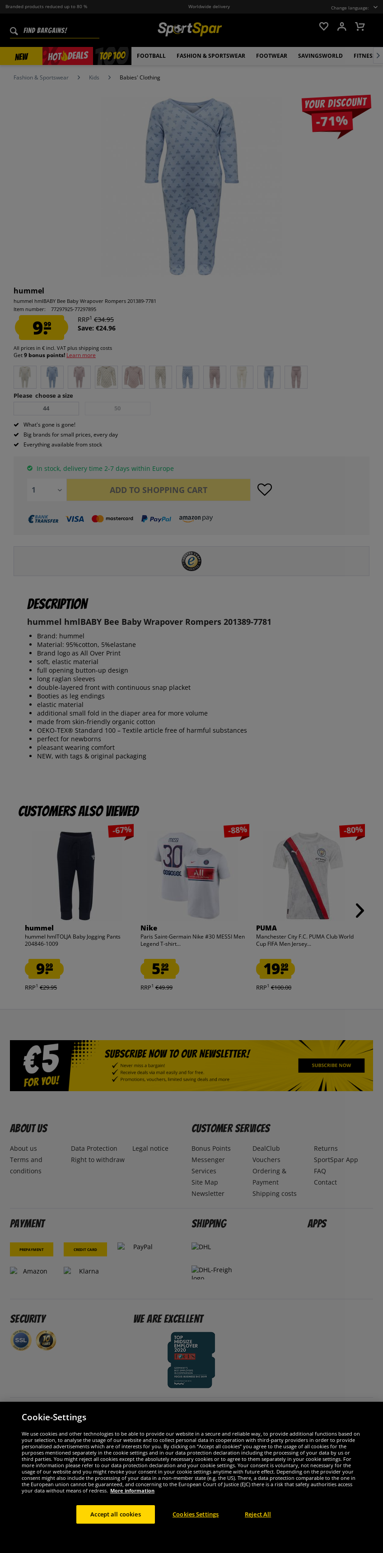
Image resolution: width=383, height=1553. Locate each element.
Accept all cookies (115, 1524)
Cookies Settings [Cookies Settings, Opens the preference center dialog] (196, 1524)
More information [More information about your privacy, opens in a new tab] (132, 1500)
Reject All (258, 1524)
